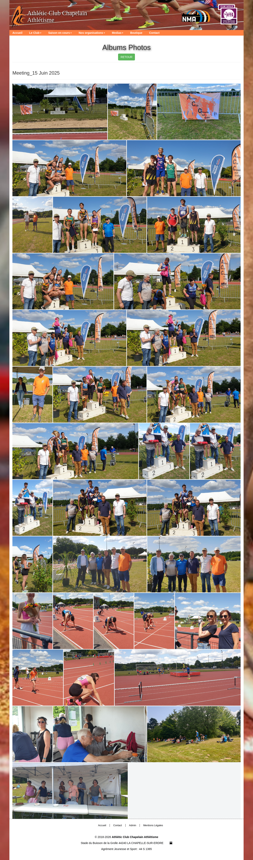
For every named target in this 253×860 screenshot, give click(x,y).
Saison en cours (60, 32)
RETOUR (127, 57)
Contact (154, 32)
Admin (132, 825)
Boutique (136, 32)
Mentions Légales (153, 825)
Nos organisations (92, 32)
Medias (117, 32)
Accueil (17, 32)
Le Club (35, 32)
